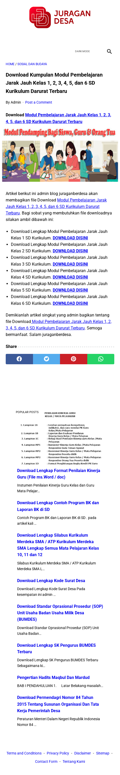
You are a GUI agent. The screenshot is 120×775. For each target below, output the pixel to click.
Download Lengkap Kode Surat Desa (51, 580)
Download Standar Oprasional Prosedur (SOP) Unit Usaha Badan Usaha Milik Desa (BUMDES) (60, 613)
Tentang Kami (74, 761)
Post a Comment (38, 102)
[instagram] (78, 37)
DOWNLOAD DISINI (70, 237)
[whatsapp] (101, 359)
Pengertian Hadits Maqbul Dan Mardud (53, 677)
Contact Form (46, 761)
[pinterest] (73, 359)
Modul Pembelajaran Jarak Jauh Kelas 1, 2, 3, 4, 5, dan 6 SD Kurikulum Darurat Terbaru (56, 206)
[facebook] (41, 37)
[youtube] (66, 37)
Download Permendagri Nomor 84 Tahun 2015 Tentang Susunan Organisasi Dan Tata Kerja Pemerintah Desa (58, 704)
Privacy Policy (58, 753)
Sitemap (102, 753)
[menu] (9, 51)
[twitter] (53, 37)
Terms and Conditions (24, 753)
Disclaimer (82, 753)
